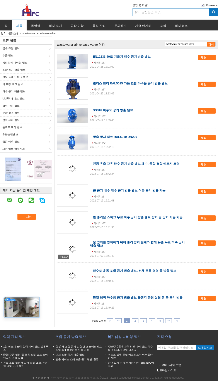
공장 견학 (77, 25)
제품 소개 (13, 33)
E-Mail (162, 365)
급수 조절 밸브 (11, 48)
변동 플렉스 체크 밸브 (15, 77)
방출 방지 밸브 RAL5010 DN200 (115, 137)
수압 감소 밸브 (11, 112)
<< (118, 320)
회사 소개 (55, 25)
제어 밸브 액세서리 (13, 148)
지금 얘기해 (143, 25)
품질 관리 (99, 25)
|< (110, 320)
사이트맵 (175, 365)
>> (168, 320)
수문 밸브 (8, 55)
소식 (163, 25)
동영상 (35, 25)
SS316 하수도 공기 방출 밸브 (113, 110)
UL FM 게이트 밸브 (13, 98)
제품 (19, 25)
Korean (212, 5)
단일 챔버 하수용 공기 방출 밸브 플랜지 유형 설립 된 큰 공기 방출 (137, 297)
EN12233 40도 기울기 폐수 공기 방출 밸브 (122, 56)
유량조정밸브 (10, 134)
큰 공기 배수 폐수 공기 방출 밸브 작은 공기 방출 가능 (129, 190)
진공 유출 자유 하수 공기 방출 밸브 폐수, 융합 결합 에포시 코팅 (136, 163)
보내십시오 (205, 347)
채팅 (207, 57)
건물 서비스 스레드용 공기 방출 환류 (77, 359)
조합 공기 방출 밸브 (14, 69)
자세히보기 (100, 62)
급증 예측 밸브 (11, 141)
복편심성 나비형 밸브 (14, 62)
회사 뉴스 (181, 25)
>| (177, 320)
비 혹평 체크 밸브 (12, 84)
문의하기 (120, 25)
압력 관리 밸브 (11, 105)
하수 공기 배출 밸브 (14, 91)
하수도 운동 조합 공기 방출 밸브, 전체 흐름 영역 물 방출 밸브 (134, 270)
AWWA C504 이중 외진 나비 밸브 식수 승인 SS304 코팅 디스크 (130, 348)
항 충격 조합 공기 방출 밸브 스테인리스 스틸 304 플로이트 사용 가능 (79, 348)
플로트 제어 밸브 (12, 127)
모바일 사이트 (166, 370)
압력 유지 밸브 (11, 120)
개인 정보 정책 (40, 377)
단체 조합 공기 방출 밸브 (70, 354)
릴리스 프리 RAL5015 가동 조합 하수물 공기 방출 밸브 (130, 83)
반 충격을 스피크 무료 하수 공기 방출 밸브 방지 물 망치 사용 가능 (137, 217)
